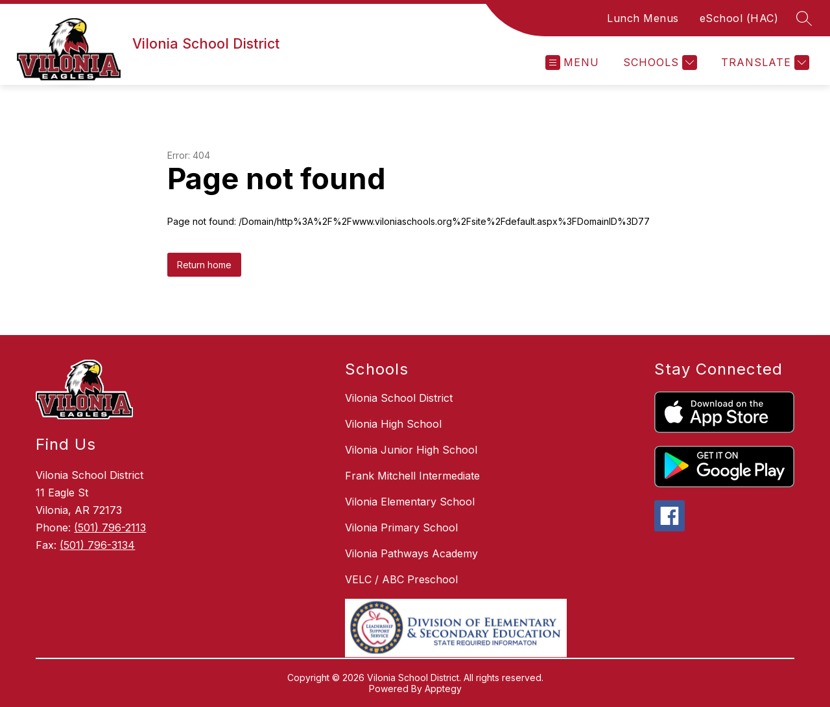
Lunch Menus (643, 18)
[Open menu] (572, 62)
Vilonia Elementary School (410, 501)
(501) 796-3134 (97, 545)
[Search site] (804, 18)
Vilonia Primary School (401, 527)
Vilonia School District (399, 397)
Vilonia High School (393, 423)
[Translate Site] (763, 62)
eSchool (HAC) (739, 18)
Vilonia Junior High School (411, 449)
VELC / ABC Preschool (401, 579)
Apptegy (443, 688)
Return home (204, 264)
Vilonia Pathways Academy (411, 553)
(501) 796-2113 (110, 527)
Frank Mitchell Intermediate (412, 475)
